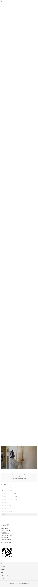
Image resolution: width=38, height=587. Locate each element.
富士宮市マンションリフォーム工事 (9, 496)
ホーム (2, 563)
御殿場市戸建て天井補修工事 (8, 505)
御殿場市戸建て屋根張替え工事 (8, 508)
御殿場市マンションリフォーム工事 (9, 499)
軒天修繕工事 (4, 520)
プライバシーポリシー (6, 575)
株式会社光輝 (18, 583)
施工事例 (3, 484)
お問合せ (3, 579)
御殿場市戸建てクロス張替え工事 (9, 502)
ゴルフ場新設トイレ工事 (7, 490)
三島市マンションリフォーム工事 (9, 493)
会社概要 (3, 566)
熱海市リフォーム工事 (6, 517)
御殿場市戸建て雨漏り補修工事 (8, 511)
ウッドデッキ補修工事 (6, 487)
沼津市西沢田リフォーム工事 (8, 514)
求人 (2, 572)
